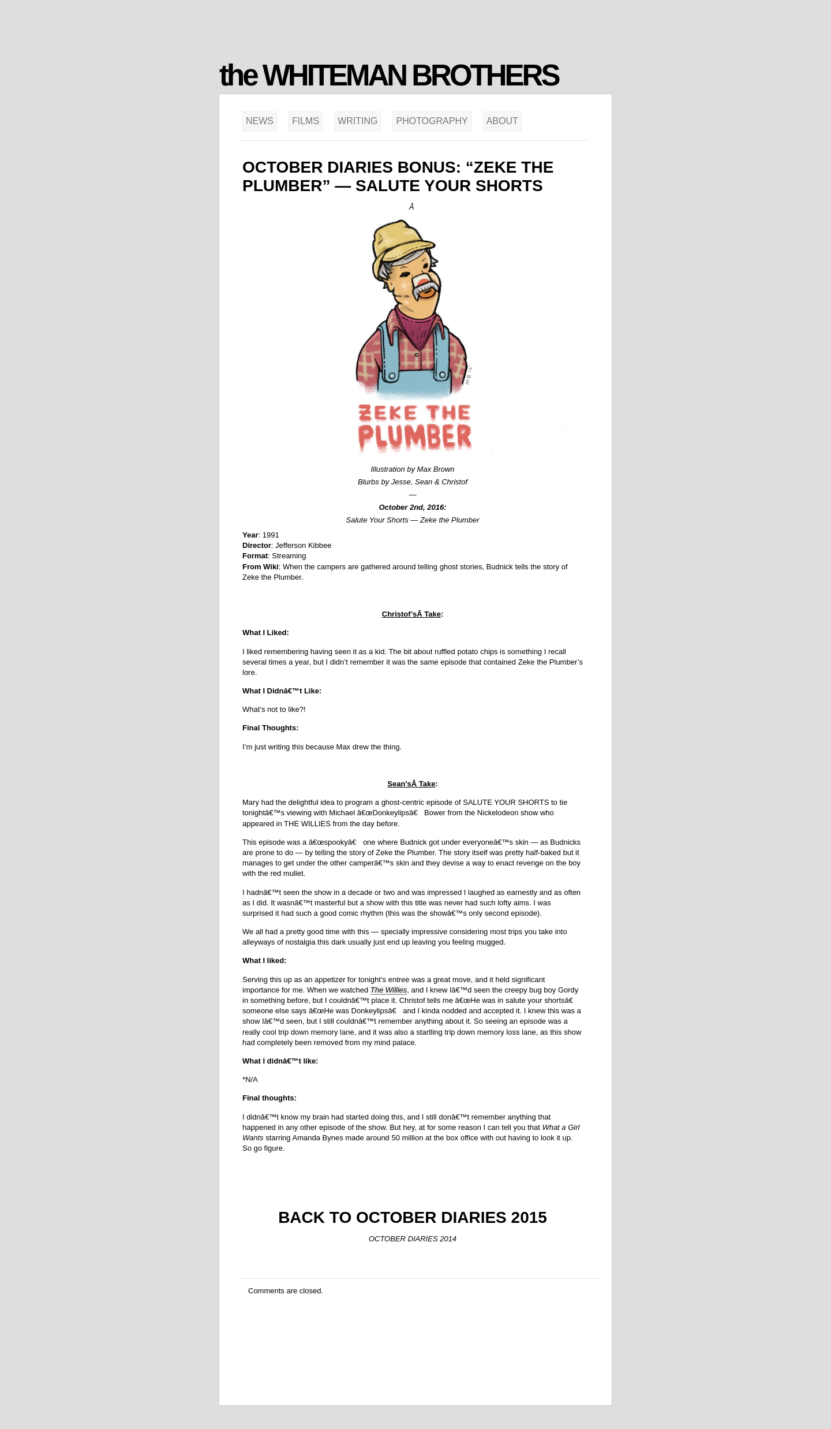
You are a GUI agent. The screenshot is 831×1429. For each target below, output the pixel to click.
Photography (431, 121)
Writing (357, 121)
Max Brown (436, 469)
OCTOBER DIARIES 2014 (412, 1238)
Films (305, 121)
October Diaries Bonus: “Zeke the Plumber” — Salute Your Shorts (397, 176)
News (260, 121)
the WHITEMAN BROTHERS (388, 75)
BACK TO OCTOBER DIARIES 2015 (412, 1217)
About (502, 121)
